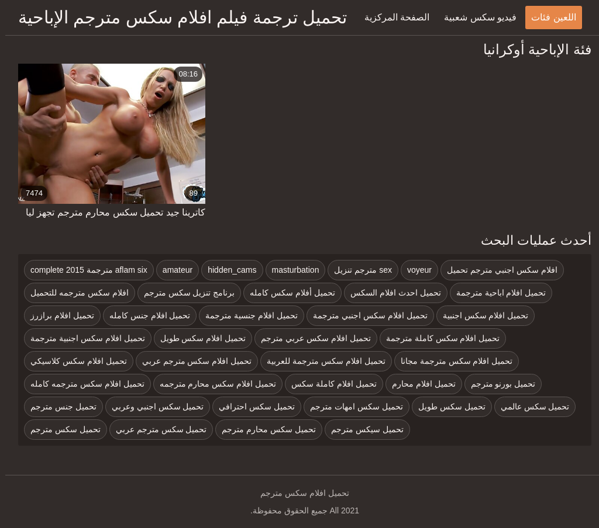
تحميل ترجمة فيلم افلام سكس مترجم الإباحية (177, 17)
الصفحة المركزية (391, 17)
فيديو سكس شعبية (475, 17)
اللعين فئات (548, 17)
